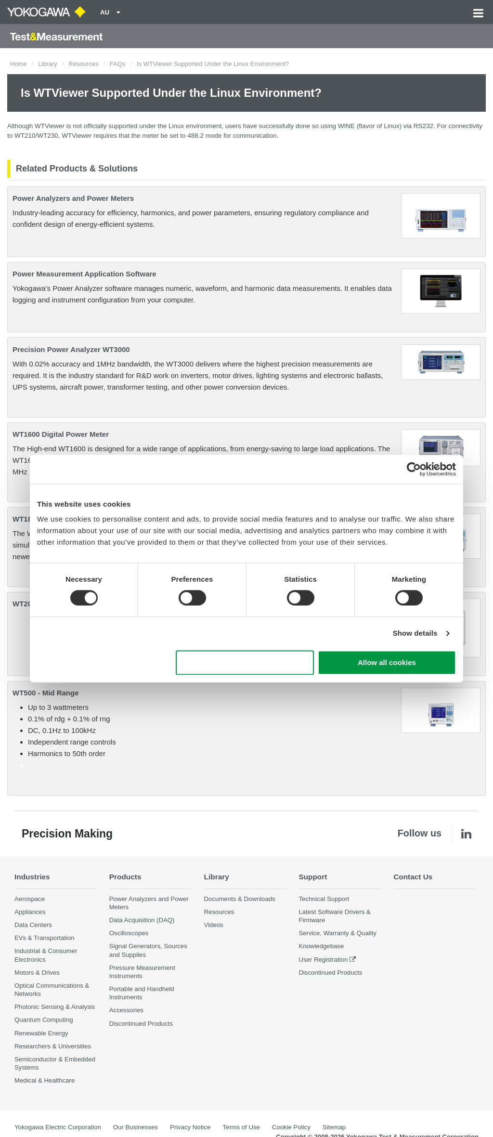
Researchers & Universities (52, 1046)
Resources (83, 63)
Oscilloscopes (128, 933)
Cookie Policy (291, 1127)
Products (125, 877)
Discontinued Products (141, 1023)
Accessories (126, 1010)
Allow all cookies (387, 662)
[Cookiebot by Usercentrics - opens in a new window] (414, 469)
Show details (415, 633)
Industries (32, 877)
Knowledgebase (321, 946)
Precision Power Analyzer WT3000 (71, 349)
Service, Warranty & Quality (337, 933)
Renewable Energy (41, 1033)
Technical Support (323, 898)
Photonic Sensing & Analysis (54, 1006)
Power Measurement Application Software (84, 274)
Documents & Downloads (239, 898)
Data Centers (33, 924)
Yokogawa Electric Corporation (57, 1127)
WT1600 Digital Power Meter (61, 434)
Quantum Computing (43, 1019)
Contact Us (412, 877)
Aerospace (29, 898)
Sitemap (334, 1127)
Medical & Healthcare (44, 1080)
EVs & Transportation (44, 937)
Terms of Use (241, 1127)
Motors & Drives (37, 972)
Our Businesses (135, 1127)
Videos (213, 924)
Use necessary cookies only (245, 662)
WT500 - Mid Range (46, 693)
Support (312, 877)
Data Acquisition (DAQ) (142, 920)
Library (47, 63)
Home (18, 63)
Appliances (30, 911)
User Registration (323, 959)
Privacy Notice (190, 1127)
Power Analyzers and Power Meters (73, 198)
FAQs (118, 63)
